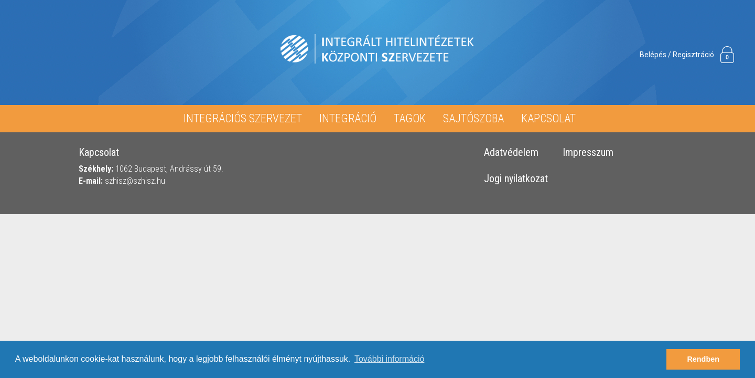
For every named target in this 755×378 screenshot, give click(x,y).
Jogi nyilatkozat (516, 179)
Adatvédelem (511, 153)
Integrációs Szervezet (243, 118)
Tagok (410, 118)
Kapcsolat (548, 118)
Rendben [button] (703, 359)
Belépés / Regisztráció (677, 54)
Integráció (347, 118)
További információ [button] (389, 358)
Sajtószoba (473, 118)
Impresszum (588, 153)
